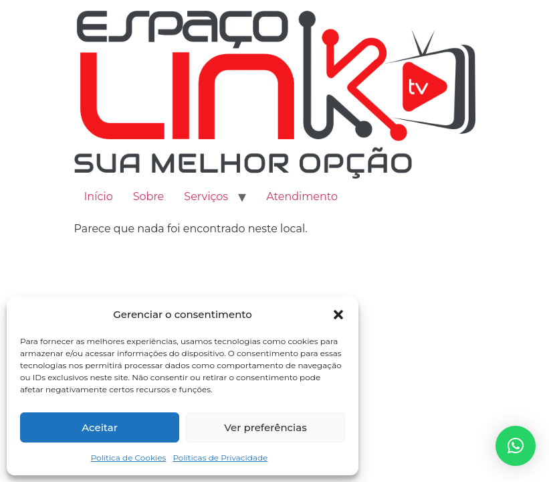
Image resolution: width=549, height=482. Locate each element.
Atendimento (302, 196)
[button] (338, 314)
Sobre (148, 196)
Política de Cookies (129, 458)
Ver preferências (265, 427)
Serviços (206, 196)
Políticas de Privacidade (220, 458)
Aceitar (100, 427)
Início (98, 196)
